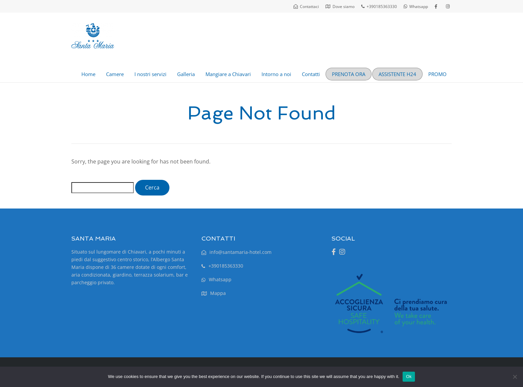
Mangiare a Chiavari (228, 74)
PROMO (437, 74)
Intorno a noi (276, 74)
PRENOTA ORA (348, 74)
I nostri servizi (150, 74)
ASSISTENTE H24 (397, 74)
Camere (115, 74)
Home (88, 74)
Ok (409, 376)
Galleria (186, 74)
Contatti (311, 74)
